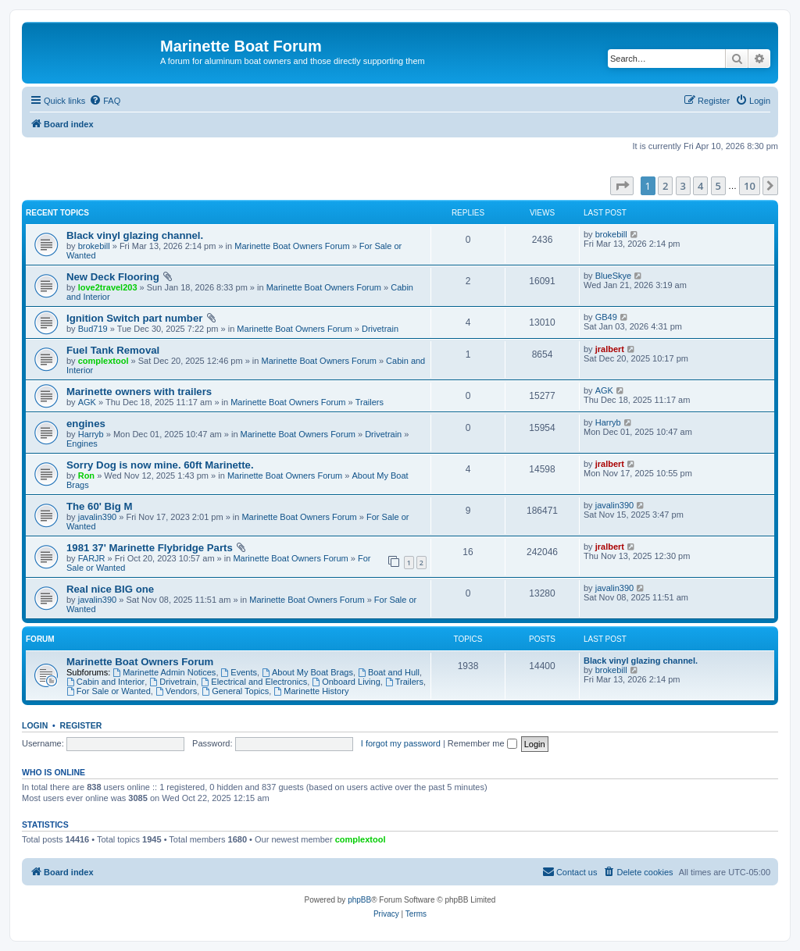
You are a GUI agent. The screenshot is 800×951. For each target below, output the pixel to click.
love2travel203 (108, 287)
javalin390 (97, 517)
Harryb (91, 434)
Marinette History (310, 691)
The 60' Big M (99, 506)
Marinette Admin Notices (164, 672)
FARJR (91, 558)
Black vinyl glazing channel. (134, 235)
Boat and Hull (389, 672)
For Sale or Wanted (108, 691)
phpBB (359, 900)
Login (35, 725)
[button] (622, 185)
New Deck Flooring (112, 277)
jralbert (609, 349)
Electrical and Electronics (254, 681)
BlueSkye (613, 275)
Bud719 (93, 328)
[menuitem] (104, 100)
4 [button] (700, 186)
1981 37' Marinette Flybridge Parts (149, 548)
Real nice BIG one (110, 589)
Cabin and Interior (105, 681)
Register (81, 725)
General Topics (235, 691)
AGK (87, 402)
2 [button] (665, 186)
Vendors (176, 691)
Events (239, 672)
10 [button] (749, 186)
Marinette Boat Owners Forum (291, 246)
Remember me (482, 743)
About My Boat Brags (307, 672)
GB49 (606, 317)
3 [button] (683, 186)
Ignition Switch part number (134, 318)
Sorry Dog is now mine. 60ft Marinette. (160, 465)
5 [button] (718, 186)
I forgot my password (401, 743)
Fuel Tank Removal (112, 350)
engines (85, 423)
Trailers (369, 402)
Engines (82, 443)
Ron (86, 475)
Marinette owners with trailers (139, 391)
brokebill (94, 246)
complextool (103, 360)
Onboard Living (346, 681)
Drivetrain (380, 328)
